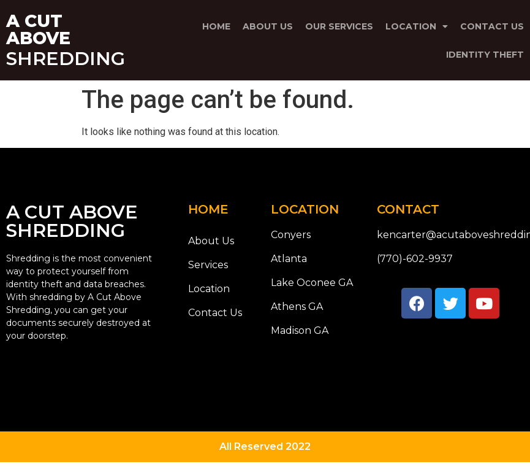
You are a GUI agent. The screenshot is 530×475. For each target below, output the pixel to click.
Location (416, 26)
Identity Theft (485, 54)
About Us (268, 26)
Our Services (339, 26)
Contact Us (492, 26)
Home (216, 26)
